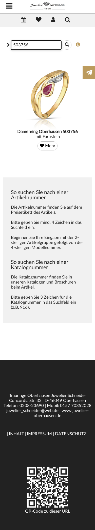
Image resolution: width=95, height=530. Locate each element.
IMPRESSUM (39, 434)
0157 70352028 (75, 405)
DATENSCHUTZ (70, 434)
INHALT (16, 434)
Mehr (47, 146)
